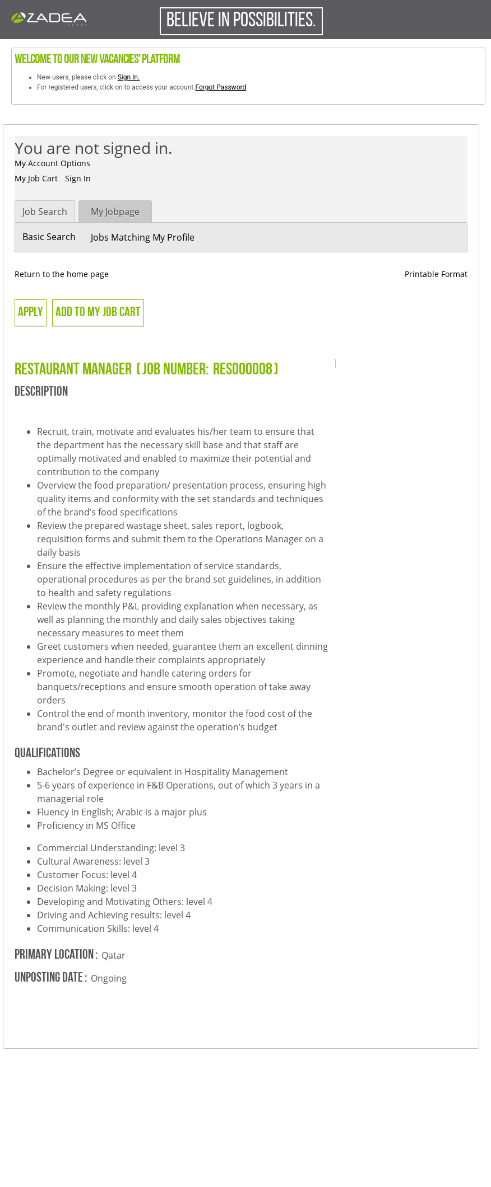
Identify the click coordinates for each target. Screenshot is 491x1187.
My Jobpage (115, 211)
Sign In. (129, 77)
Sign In (78, 178)
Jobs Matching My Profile (142, 237)
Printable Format (436, 274)
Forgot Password (220, 87)
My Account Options (52, 163)
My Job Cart (36, 178)
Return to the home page (62, 274)
